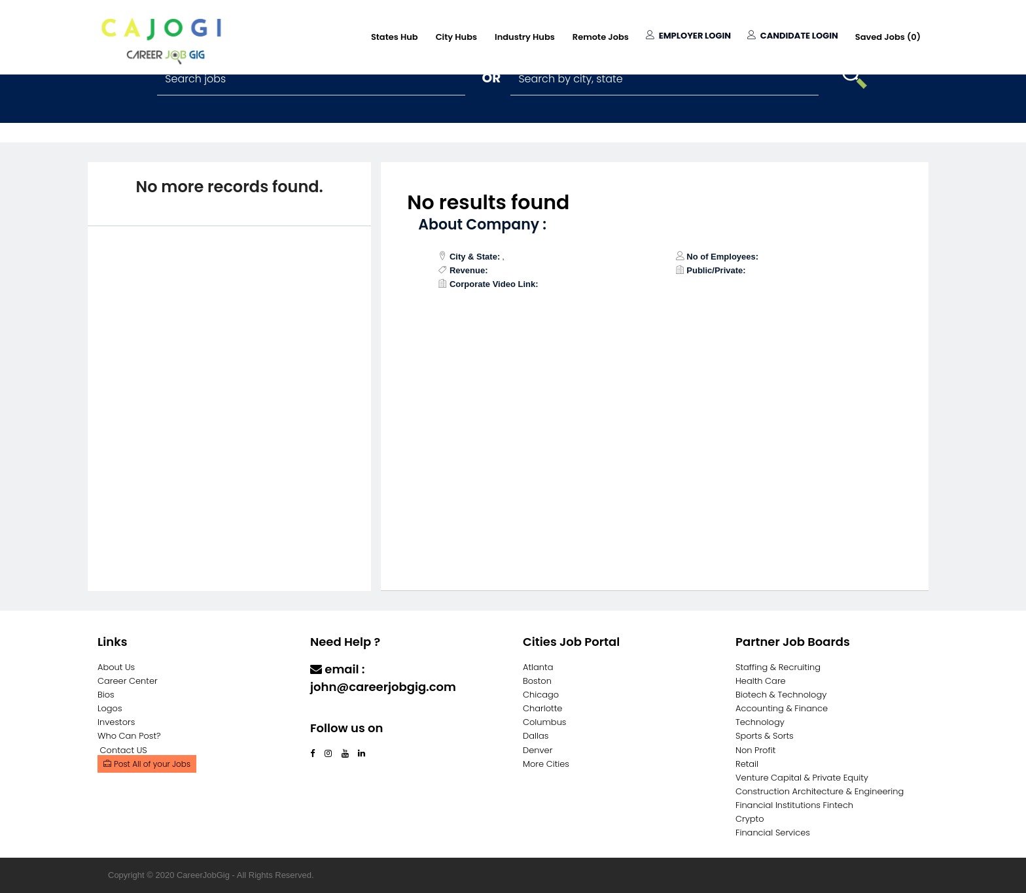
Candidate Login (792, 35)
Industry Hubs (525, 37)
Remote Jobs (601, 37)
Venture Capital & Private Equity (801, 777)
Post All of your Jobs (146, 763)
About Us (116, 667)
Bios (106, 694)
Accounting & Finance (781, 708)
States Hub (394, 37)
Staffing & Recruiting (778, 667)
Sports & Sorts (764, 736)
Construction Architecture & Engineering (819, 791)
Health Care (760, 681)
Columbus (545, 722)
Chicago (541, 694)
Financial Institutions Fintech (794, 805)
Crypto (749, 819)
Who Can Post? (129, 736)
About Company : (482, 224)
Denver (537, 750)
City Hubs (456, 37)
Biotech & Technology (780, 694)
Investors (116, 722)
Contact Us (344, 712)
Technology (760, 722)
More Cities (546, 764)
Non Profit (755, 750)
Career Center (127, 681)
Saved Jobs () (888, 37)
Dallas (535, 736)
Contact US (123, 750)
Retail (746, 764)
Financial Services (772, 832)
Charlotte (542, 708)
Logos (109, 708)
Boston (537, 681)
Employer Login (688, 35)
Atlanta (538, 667)
